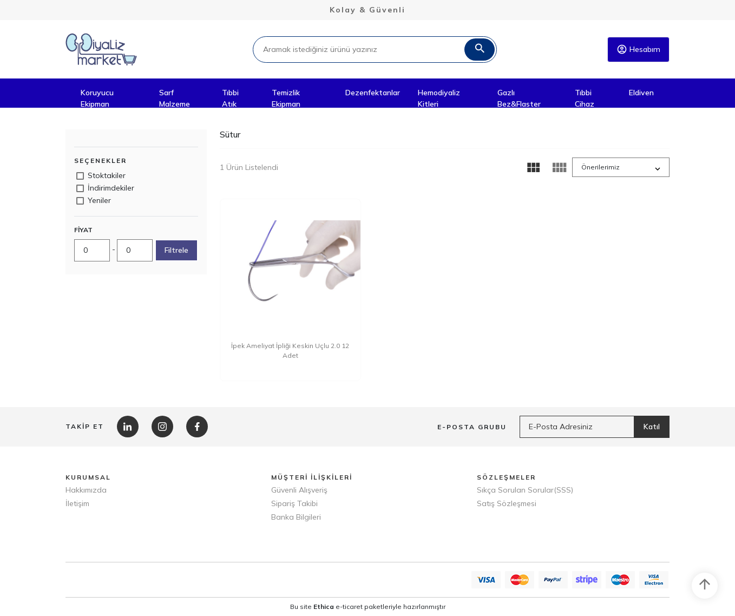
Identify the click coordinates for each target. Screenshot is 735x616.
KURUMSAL (88, 477)
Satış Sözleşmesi (506, 503)
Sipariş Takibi (294, 503)
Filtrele (176, 250)
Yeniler (99, 200)
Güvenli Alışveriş (299, 490)
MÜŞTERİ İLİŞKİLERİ (311, 477)
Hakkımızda (86, 490)
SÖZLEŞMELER (506, 477)
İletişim (77, 503)
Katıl (652, 426)
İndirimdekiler (111, 188)
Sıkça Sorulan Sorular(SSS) (525, 490)
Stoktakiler (107, 175)
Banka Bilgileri (296, 517)
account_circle (621, 49)
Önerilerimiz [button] (600, 167)
